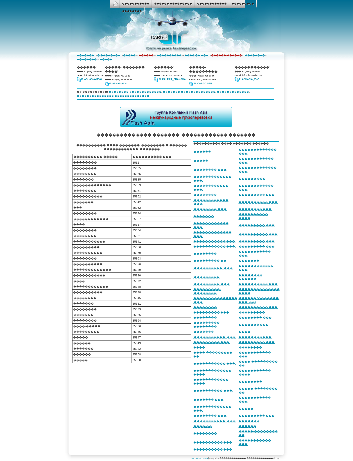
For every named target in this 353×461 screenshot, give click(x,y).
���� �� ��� (196, 55)
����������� (135, 3)
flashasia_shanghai (172, 79)
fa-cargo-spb (203, 83)
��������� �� (209, 260)
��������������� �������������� (113, 96)
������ (146, 55)
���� (244, 332)
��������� (243, 3)
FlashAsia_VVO (249, 79)
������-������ (226, 55)
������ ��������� (173, 3)
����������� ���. (214, 241)
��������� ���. (257, 195)
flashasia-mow (91, 79)
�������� (132, 11)
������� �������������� (189, 91)
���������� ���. (258, 202)
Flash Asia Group (200, 458)
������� (85, 55)
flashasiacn (118, 83)
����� (129, 55)
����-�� (202, 426)
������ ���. (253, 179)
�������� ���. (210, 169)
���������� (169, 55)
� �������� (108, 55)
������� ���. (254, 325)
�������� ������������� (135, 91)
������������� (233, 91)
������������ (212, 3)
